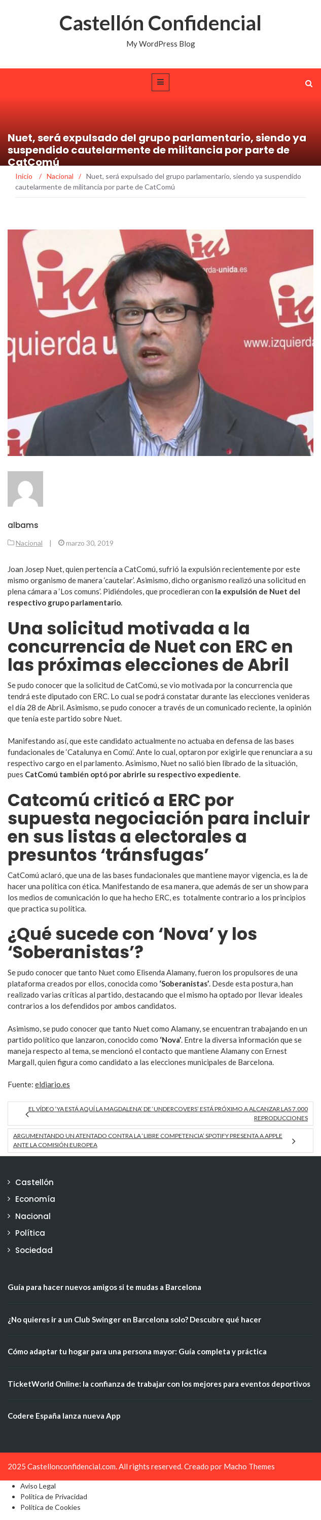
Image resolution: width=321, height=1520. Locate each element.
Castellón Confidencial (160, 23)
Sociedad (34, 1250)
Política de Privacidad (53, 1496)
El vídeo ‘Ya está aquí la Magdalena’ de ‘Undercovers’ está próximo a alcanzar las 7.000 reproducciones (168, 1113)
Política (30, 1233)
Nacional (29, 543)
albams (23, 525)
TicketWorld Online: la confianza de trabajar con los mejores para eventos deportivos (159, 1383)
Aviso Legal (38, 1485)
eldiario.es (52, 1084)
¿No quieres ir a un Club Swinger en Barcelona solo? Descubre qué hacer (134, 1319)
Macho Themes (249, 1466)
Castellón (34, 1182)
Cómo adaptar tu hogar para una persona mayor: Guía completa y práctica (137, 1351)
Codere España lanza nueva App (64, 1415)
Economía (35, 1199)
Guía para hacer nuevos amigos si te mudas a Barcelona (104, 1286)
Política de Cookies (50, 1507)
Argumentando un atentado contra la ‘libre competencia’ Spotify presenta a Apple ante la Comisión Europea (147, 1140)
